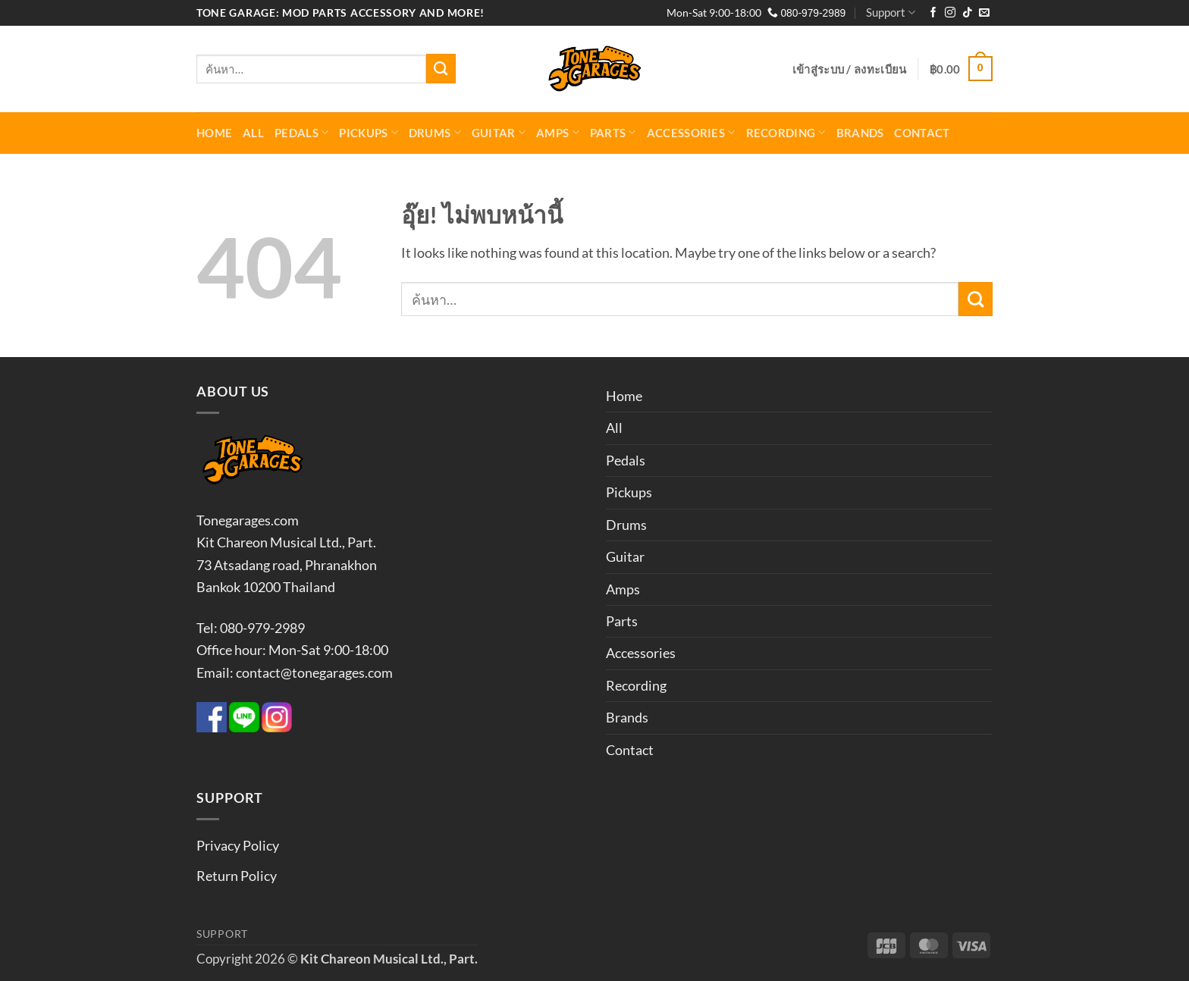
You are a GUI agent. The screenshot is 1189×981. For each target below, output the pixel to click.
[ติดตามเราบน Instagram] (950, 13)
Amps (557, 132)
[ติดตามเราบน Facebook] (933, 13)
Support (890, 12)
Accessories (691, 132)
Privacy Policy (237, 845)
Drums (435, 132)
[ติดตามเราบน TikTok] (967, 13)
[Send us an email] (984, 13)
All (253, 132)
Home (214, 132)
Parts (613, 132)
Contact (921, 132)
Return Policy (236, 875)
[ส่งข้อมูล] (441, 68)
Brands (860, 132)
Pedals (301, 132)
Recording (786, 132)
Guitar (498, 132)
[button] (849, 69)
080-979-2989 (806, 13)
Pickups (368, 132)
